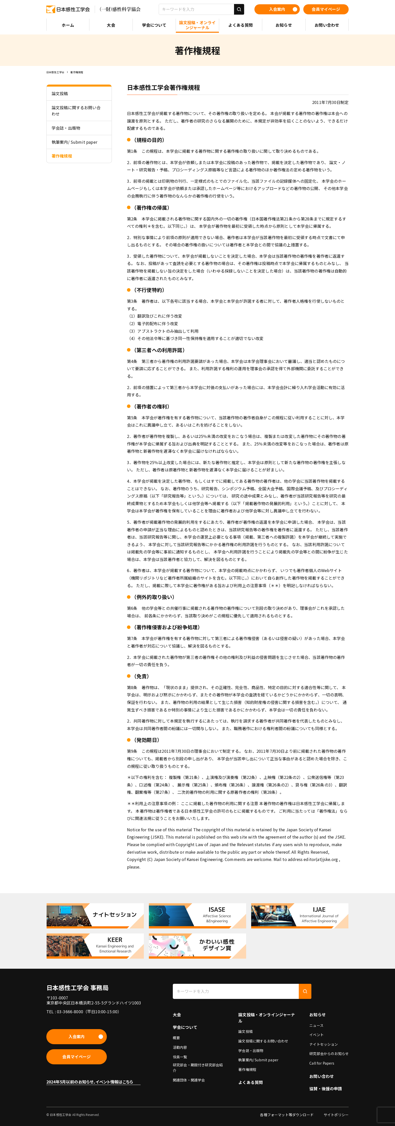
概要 (176, 1037)
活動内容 (180, 1047)
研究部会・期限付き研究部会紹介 (198, 1067)
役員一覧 (180, 1056)
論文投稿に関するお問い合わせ (263, 1040)
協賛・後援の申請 (325, 1088)
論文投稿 (245, 1031)
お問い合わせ (321, 1076)
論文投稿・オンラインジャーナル (266, 1017)
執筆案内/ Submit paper (258, 1059)
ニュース (316, 1025)
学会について (185, 1027)
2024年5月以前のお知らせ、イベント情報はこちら (89, 1082)
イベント (316, 1034)
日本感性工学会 (55, 72)
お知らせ (317, 1014)
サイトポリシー (336, 1114)
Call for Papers (321, 1063)
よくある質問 (250, 1082)
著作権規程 (76, 72)
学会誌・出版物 (250, 1050)
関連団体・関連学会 (189, 1079)
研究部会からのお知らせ (329, 1053)
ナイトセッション (323, 1044)
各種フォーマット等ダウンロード (286, 1114)
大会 (177, 1014)
